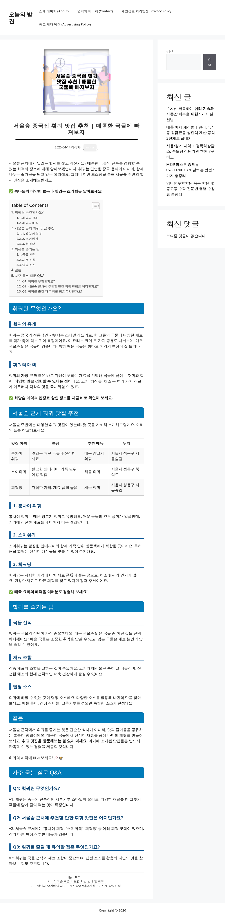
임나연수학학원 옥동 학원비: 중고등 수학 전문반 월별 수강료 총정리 (190, 189)
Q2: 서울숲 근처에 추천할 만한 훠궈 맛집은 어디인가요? (60, 286)
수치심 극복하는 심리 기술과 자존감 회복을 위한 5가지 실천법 (190, 114)
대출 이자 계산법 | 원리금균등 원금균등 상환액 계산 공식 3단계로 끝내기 (190, 133)
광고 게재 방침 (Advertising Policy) (65, 24)
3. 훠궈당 (28, 244)
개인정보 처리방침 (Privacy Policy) (147, 11)
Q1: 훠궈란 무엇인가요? (38, 281)
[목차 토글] (94, 205)
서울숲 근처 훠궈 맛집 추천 (34, 228)
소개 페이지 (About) (54, 11)
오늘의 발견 (20, 18)
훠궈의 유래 (30, 218)
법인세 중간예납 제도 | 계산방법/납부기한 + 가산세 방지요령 (79, 886)
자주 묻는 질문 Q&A (29, 275)
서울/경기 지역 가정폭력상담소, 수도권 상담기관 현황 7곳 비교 (190, 151)
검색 (170, 51)
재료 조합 (28, 260)
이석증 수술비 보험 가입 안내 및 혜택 (79, 881)
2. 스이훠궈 (30, 238)
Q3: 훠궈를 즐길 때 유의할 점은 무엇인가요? (52, 291)
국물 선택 (28, 254)
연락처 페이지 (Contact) (95, 11)
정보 (77, 877)
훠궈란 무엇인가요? (29, 212)
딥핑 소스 (28, 265)
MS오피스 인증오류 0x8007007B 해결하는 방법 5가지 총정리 (190, 170)
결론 (18, 270)
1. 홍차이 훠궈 (32, 233)
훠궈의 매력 (30, 223)
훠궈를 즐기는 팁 (27, 249)
